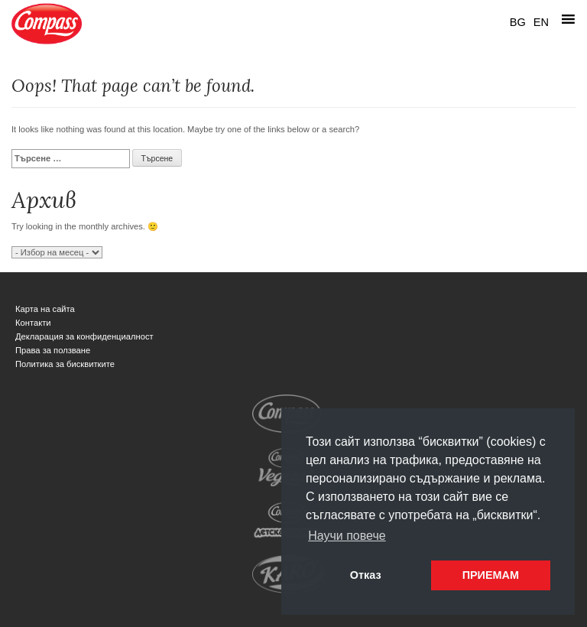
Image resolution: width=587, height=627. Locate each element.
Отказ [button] (365, 575)
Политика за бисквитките (65, 364)
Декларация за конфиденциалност (84, 336)
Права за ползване (52, 350)
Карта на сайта (45, 309)
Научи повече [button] (346, 535)
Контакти (33, 322)
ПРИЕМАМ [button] (490, 575)
